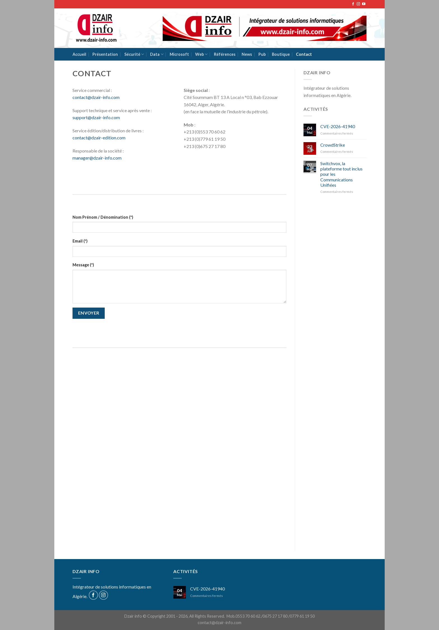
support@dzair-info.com (96, 117)
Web (201, 54)
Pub (262, 54)
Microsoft (179, 54)
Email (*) (80, 241)
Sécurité (134, 54)
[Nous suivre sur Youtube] (363, 4)
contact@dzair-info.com (96, 97)
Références (224, 54)
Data (156, 54)
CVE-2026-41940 (337, 126)
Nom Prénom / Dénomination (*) (103, 217)
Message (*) (83, 264)
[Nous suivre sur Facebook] (353, 4)
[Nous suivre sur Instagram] (358, 4)
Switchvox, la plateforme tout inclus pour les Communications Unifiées (341, 174)
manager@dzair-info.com (97, 157)
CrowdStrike (332, 144)
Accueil (79, 54)
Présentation (105, 54)
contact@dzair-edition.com (99, 137)
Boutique (281, 54)
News (247, 54)
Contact (304, 54)
